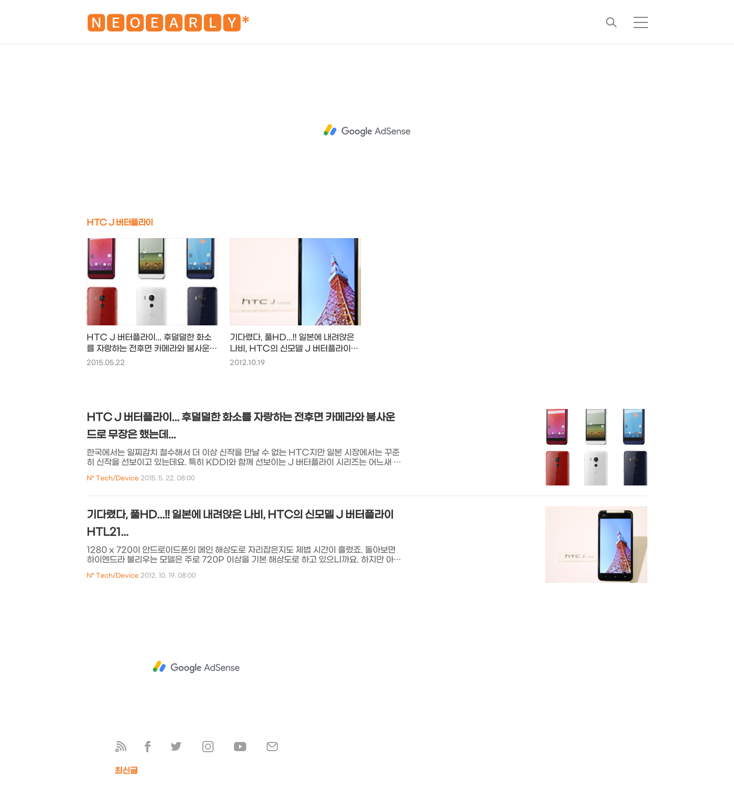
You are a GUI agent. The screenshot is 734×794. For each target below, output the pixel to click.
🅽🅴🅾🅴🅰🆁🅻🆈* (168, 25)
